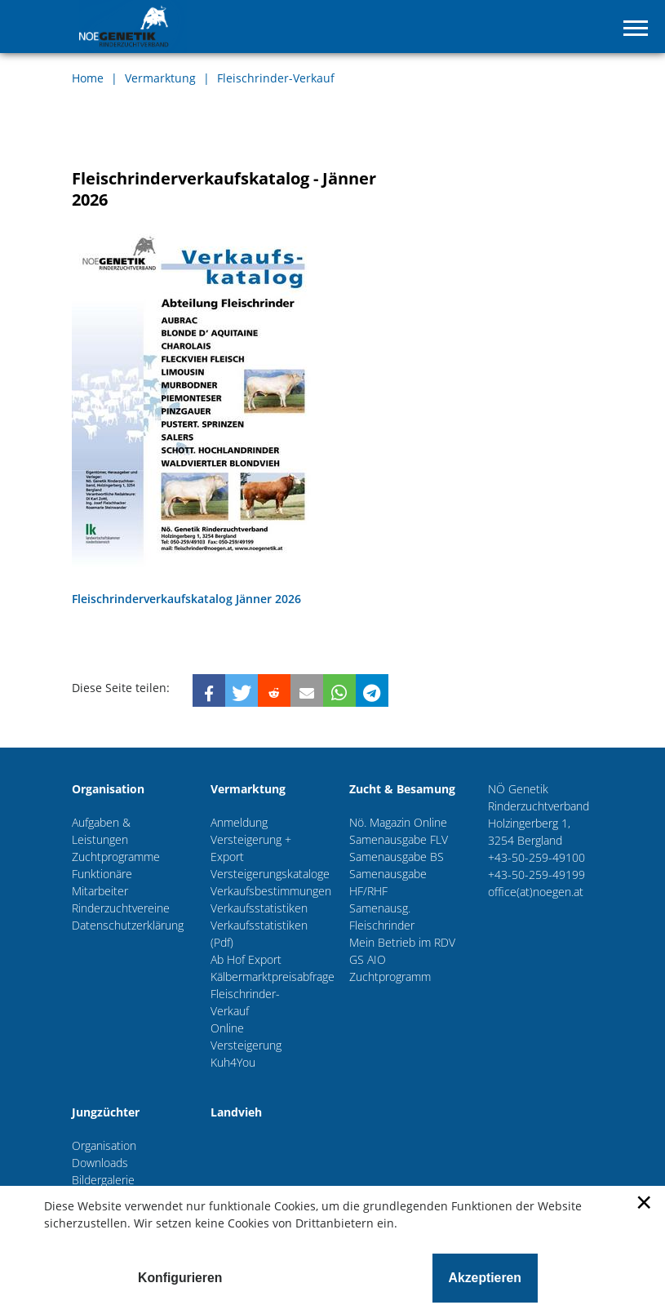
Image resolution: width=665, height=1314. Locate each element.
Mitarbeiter (100, 891)
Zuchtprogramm (390, 976)
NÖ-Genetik (133, 26)
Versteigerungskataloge (270, 873)
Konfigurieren (180, 1278)
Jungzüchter (106, 1112)
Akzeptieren (485, 1278)
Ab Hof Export (246, 959)
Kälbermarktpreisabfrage (273, 976)
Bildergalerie (103, 1179)
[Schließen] (642, 1208)
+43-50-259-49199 (536, 874)
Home (89, 78)
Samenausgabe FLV (398, 839)
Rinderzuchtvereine (121, 908)
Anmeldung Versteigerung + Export (251, 839)
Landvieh (236, 1112)
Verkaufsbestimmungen (271, 891)
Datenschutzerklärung (128, 925)
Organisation (108, 789)
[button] (209, 690)
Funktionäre (102, 873)
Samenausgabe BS (396, 856)
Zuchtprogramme (116, 856)
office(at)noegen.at (535, 891)
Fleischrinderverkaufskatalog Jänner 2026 (186, 598)
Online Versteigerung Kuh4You (246, 1045)
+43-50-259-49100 (536, 857)
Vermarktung (162, 78)
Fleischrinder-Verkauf (276, 78)
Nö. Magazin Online (398, 822)
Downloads (100, 1162)
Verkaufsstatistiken (259, 908)
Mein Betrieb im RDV (402, 942)
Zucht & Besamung (402, 789)
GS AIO (367, 959)
